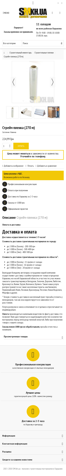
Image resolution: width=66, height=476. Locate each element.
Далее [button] (52, 82)
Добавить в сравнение (47, 165)
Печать (30, 165)
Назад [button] (13, 82)
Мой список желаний (58, 3)
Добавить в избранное (13, 165)
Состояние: (6, 132)
